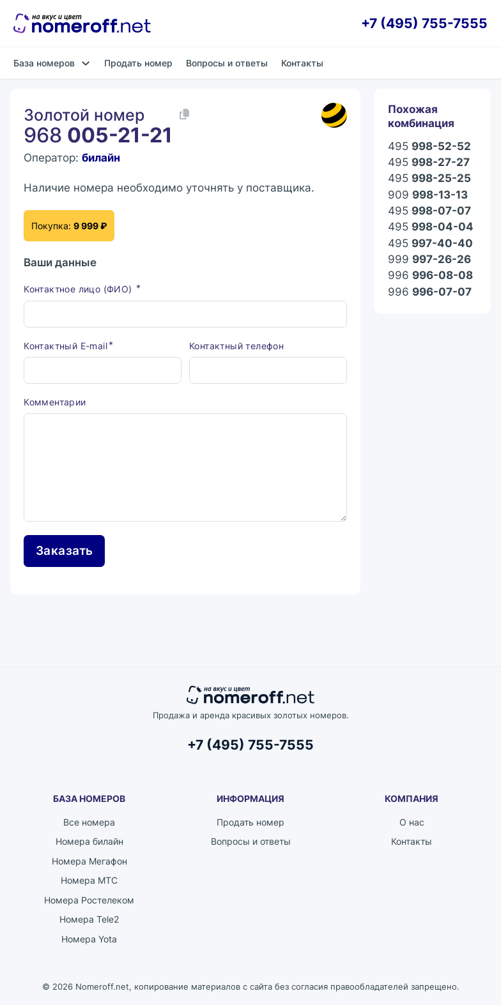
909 (428, 195)
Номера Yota (89, 938)
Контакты (302, 62)
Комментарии (55, 402)
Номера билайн (89, 841)
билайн (101, 157)
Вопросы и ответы (227, 62)
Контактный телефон (236, 345)
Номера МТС (89, 880)
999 (429, 260)
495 (429, 147)
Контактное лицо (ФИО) (79, 288)
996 (430, 275)
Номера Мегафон (89, 861)
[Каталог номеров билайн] (334, 115)
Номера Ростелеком (89, 900)
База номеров (44, 62)
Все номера (89, 822)
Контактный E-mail (65, 345)
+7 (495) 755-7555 (424, 23)
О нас (411, 822)
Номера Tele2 (89, 919)
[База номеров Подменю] (85, 63)
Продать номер (138, 62)
